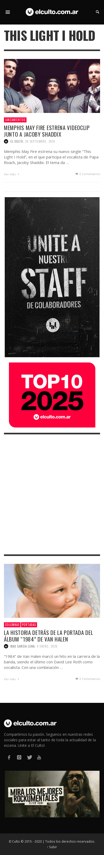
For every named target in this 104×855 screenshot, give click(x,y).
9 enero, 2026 (47, 646)
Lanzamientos (15, 120)
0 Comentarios (87, 174)
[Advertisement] (52, 494)
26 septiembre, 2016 (40, 141)
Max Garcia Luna (23, 646)
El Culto (17, 141)
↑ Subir (52, 847)
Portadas (29, 625)
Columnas (12, 625)
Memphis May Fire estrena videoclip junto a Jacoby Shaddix (47, 130)
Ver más (12, 174)
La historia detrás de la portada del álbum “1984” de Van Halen (48, 635)
